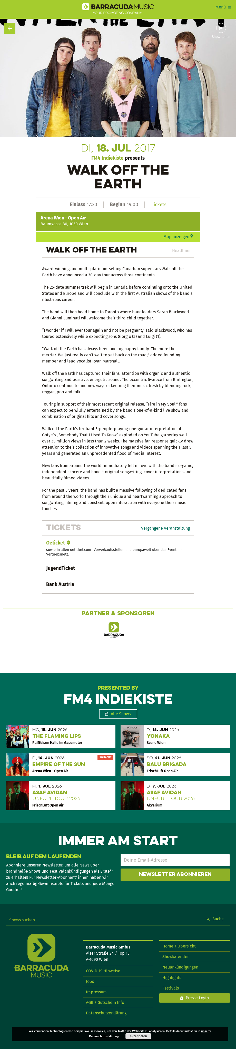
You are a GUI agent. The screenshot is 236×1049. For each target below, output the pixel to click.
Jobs (90, 981)
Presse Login (197, 997)
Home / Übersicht (179, 946)
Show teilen (221, 37)
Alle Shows (121, 713)
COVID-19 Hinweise (103, 971)
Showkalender (175, 956)
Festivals (170, 988)
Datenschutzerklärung (106, 1013)
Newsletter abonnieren (175, 874)
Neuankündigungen (180, 967)
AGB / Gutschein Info (105, 1002)
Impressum (96, 992)
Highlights (171, 977)
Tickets (158, 204)
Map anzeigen (176, 236)
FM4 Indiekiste (107, 158)
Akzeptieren (138, 1036)
